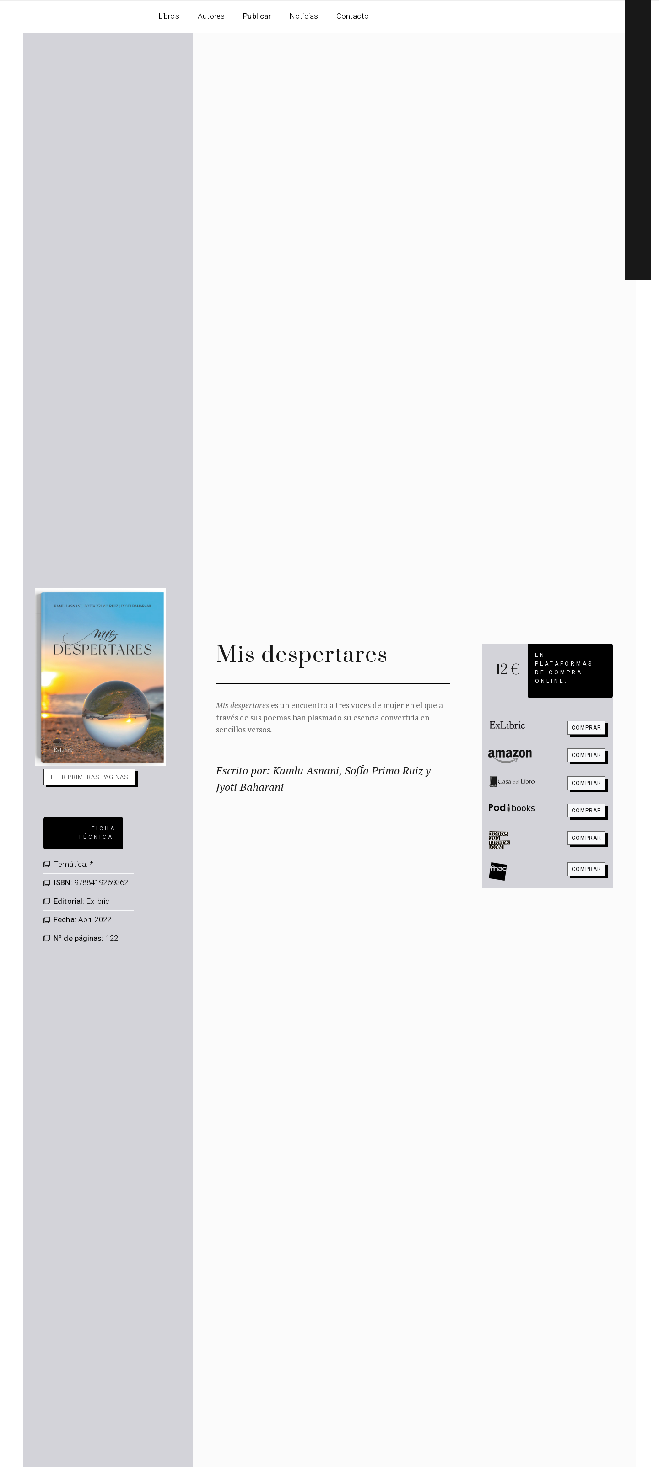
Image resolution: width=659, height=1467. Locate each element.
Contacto (352, 16)
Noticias (303, 16)
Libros (168, 16)
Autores (211, 16)
